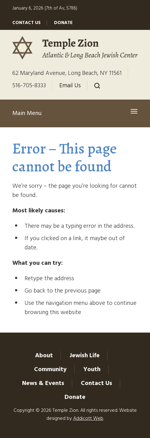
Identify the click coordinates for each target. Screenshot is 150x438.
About (44, 356)
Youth (92, 370)
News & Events (43, 383)
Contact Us (26, 23)
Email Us (70, 86)
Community (50, 370)
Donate (63, 23)
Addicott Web (88, 419)
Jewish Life (84, 356)
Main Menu (26, 113)
